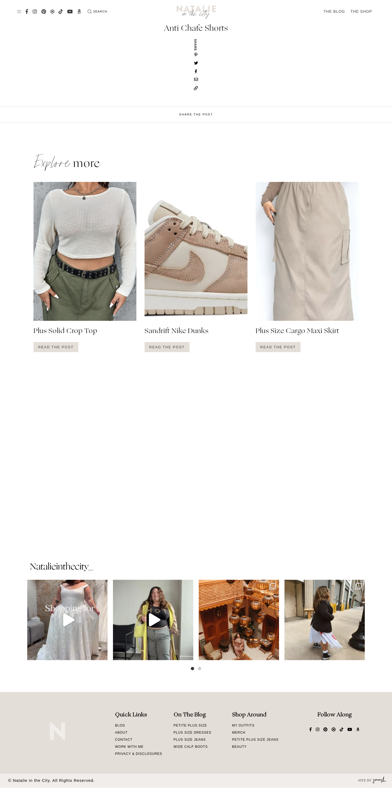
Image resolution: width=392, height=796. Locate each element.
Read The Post (56, 347)
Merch (239, 732)
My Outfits (243, 725)
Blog (120, 725)
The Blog (334, 11)
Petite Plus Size (190, 725)
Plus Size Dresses (193, 732)
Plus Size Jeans (190, 740)
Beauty (239, 747)
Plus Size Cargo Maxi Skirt (297, 331)
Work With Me (129, 747)
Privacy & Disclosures (138, 754)
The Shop (361, 11)
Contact (124, 740)
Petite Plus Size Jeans (255, 740)
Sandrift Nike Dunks (177, 331)
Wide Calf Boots (191, 747)
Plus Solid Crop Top (65, 331)
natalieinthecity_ (61, 567)
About (121, 732)
